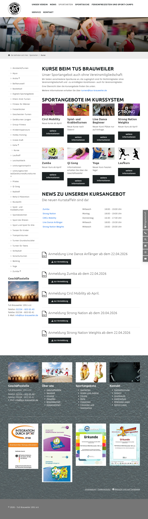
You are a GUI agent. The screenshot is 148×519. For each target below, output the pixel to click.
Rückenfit (17, 202)
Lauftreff (16, 155)
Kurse (43, 55)
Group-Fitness (19, 124)
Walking (16, 261)
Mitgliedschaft (53, 402)
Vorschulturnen (20, 256)
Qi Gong (16, 186)
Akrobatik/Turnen (20, 68)
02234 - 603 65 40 (25, 309)
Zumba (46, 209)
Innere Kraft (18, 140)
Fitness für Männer (21, 104)
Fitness (83, 396)
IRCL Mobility (50, 218)
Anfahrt (117, 393)
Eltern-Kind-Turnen (21, 99)
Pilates (16, 181)
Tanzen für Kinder (21, 230)
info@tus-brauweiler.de (26, 315)
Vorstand (51, 393)
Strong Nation (49, 213)
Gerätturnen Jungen (22, 119)
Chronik (50, 396)
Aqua (15, 73)
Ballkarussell (19, 83)
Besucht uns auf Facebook (127, 489)
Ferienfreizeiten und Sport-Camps (112, 4)
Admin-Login (120, 405)
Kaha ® (16, 145)
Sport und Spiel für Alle (23, 225)
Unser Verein (40, 4)
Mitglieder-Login (122, 402)
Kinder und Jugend (89, 393)
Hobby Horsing (19, 135)
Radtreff (16, 192)
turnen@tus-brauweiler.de (94, 90)
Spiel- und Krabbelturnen (17, 208)
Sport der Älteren (20, 220)
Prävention (85, 402)
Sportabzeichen (20, 215)
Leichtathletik (19, 160)
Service (36, 12)
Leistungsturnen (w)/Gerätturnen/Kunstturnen (23, 173)
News (53, 4)
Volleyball (17, 251)
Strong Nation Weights (53, 226)
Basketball (17, 89)
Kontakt (48, 12)
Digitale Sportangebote (23, 94)
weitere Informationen (53, 132)
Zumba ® (17, 271)
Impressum (119, 396)
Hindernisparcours (21, 130)
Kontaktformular (122, 390)
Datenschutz (120, 399)
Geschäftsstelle (54, 390)
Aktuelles (51, 399)
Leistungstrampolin (22, 165)
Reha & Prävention (21, 197)
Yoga (15, 266)
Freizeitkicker (19, 109)
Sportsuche (82, 4)
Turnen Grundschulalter (24, 240)
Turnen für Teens (20, 246)
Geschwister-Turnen (22, 114)
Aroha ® (16, 78)
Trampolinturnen (20, 235)
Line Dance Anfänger (53, 222)
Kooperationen (54, 405)
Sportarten (66, 4)
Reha (82, 399)
